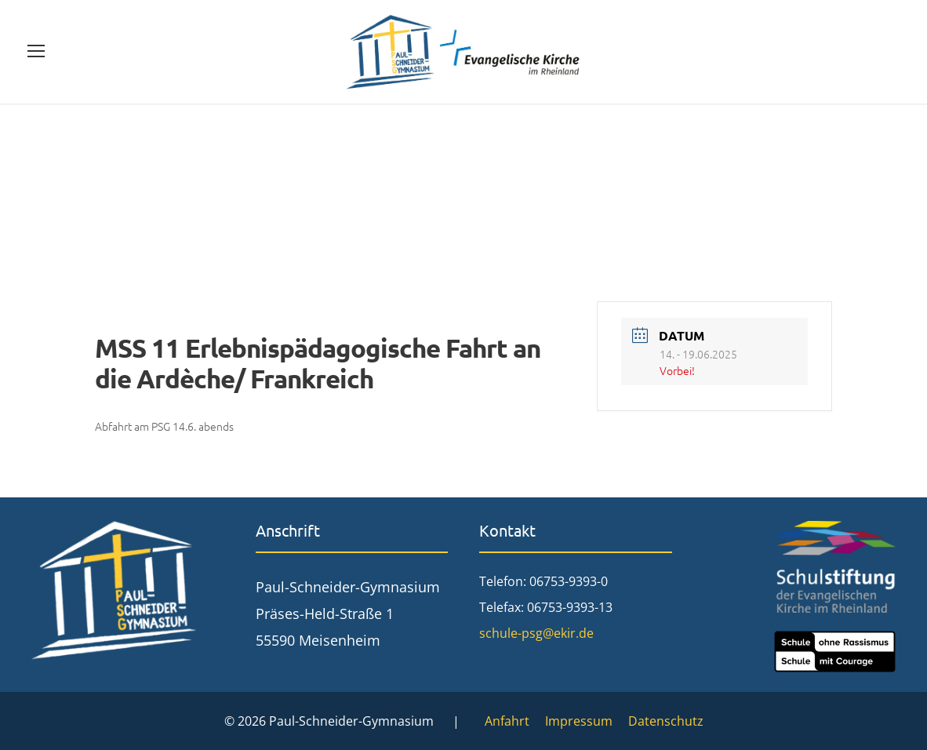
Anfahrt (507, 721)
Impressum (579, 721)
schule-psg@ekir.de (536, 633)
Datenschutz (665, 721)
